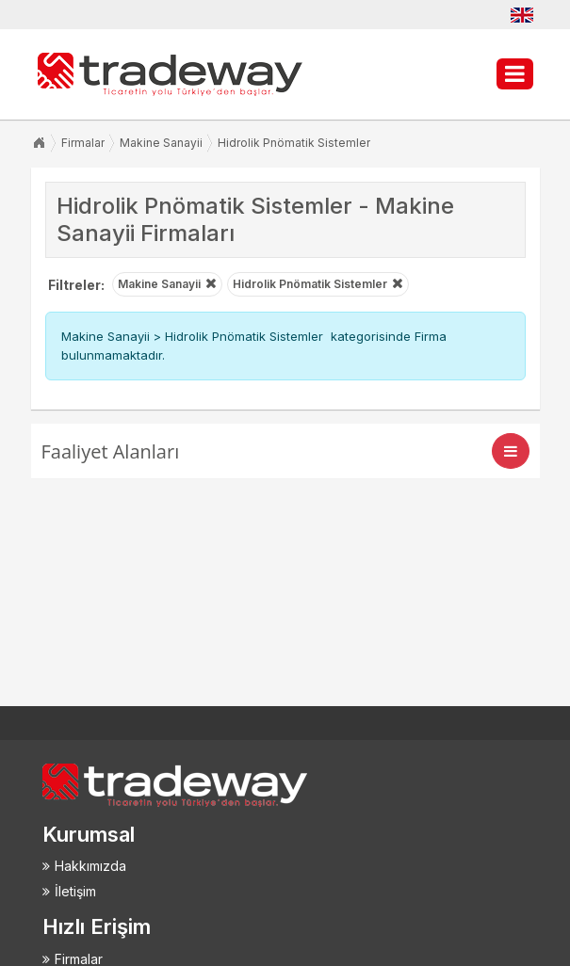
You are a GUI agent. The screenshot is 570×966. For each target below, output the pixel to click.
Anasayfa (38, 143)
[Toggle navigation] (510, 451)
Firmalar (83, 143)
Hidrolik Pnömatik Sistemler (294, 143)
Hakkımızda (90, 866)
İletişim (75, 891)
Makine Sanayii (161, 143)
